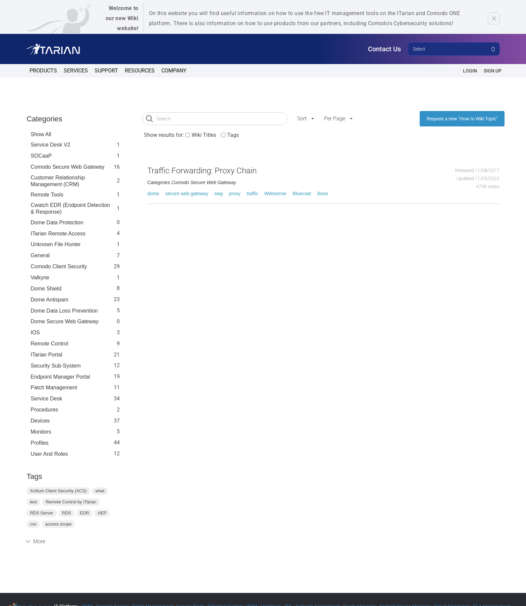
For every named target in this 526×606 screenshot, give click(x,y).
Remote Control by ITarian (71, 501)
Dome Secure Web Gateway (64, 321)
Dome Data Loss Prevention (64, 311)
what (99, 490)
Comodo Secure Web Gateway (67, 167)
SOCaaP (41, 156)
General (40, 255)
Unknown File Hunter (56, 244)
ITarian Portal (46, 354)
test (33, 501)
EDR (84, 512)
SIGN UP (493, 70)
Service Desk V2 (50, 145)
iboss (322, 193)
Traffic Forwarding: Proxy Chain (202, 170)
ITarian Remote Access (58, 233)
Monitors (41, 432)
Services (76, 70)
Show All (41, 134)
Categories (44, 119)
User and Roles (49, 454)
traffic (252, 193)
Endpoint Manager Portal (60, 377)
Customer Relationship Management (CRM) (58, 181)
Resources (140, 70)
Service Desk (46, 398)
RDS (66, 512)
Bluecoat (302, 193)
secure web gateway (186, 193)
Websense (275, 193)
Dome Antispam (49, 299)
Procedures (44, 409)
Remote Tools (47, 195)
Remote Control (49, 343)
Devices (40, 421)
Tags (233, 135)
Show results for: (164, 135)
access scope (58, 524)
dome (153, 193)
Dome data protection (57, 222)
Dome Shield (46, 288)
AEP (102, 512)
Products (43, 70)
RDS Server (41, 512)
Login (470, 70)
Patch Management (54, 387)
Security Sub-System (56, 366)
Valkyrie (40, 277)
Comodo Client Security (59, 266)
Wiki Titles (204, 135)
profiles (39, 443)
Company (174, 70)
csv (33, 524)
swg (218, 193)
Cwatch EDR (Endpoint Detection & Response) (70, 208)
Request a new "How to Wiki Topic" (462, 118)
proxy (235, 193)
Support (106, 70)
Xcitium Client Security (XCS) (58, 490)
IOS (35, 332)
